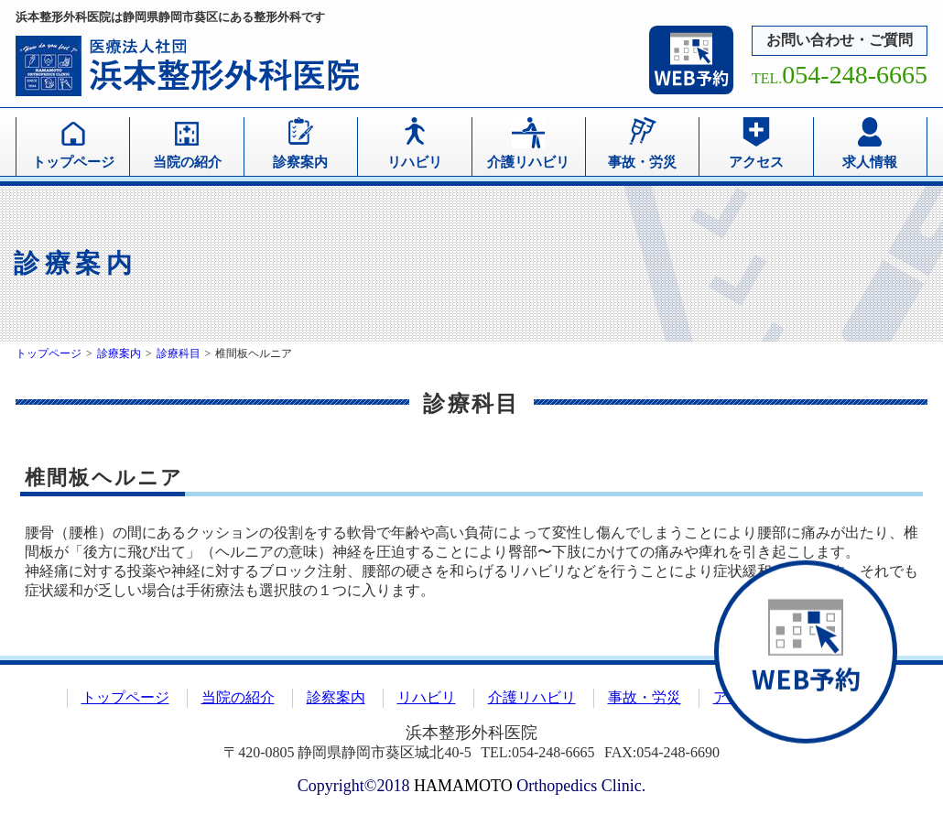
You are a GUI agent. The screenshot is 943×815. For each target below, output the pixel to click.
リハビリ (414, 162)
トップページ (73, 162)
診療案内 (119, 353)
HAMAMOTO (463, 786)
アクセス (756, 162)
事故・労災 (642, 162)
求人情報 (869, 162)
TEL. (839, 78)
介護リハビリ (528, 162)
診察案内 (300, 162)
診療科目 (179, 353)
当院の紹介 (187, 162)
